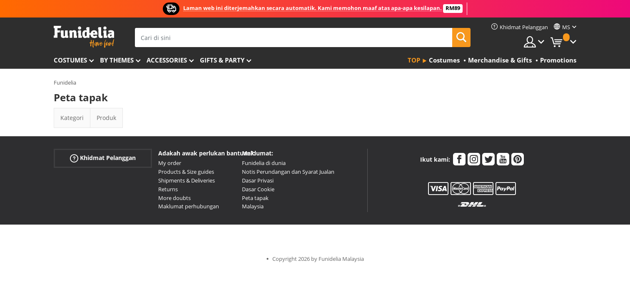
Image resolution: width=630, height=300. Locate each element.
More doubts (174, 198)
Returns (168, 189)
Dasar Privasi (258, 180)
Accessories (167, 60)
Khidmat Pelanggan (103, 158)
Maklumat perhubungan (188, 206)
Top (414, 60)
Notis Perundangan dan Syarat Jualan (288, 171)
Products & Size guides (186, 171)
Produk (106, 118)
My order (169, 163)
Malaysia (253, 206)
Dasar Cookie (258, 189)
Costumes (70, 60)
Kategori (72, 118)
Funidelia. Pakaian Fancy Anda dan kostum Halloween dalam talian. (84, 37)
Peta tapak (255, 198)
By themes (117, 60)
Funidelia (65, 82)
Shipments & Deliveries (186, 180)
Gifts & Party (222, 60)
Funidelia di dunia (264, 163)
